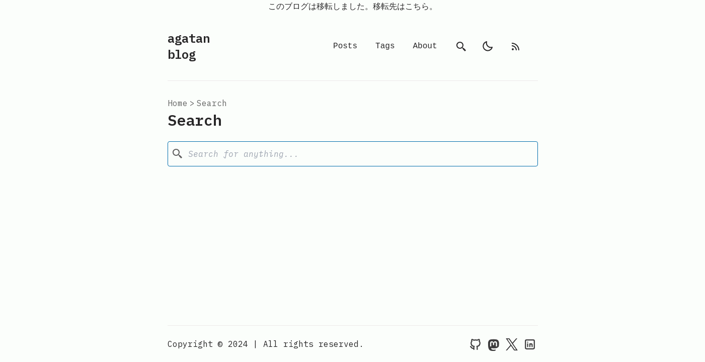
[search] (461, 46)
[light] (488, 46)
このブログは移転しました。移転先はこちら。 (352, 6)
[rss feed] (516, 46)
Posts (345, 46)
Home (178, 103)
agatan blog (189, 46)
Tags (385, 46)
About (425, 46)
